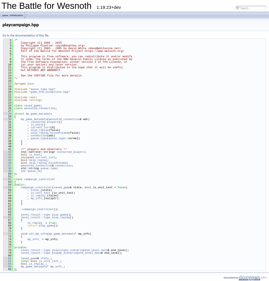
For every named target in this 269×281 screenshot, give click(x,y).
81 (7, 258)
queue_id (33, 171)
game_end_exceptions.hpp (49, 92)
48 (7, 168)
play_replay (61, 217)
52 (7, 179)
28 (7, 114)
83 (7, 264)
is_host (36, 125)
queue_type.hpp (42, 89)
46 (7, 163)
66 (7, 217)
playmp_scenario (64, 253)
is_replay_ (39, 195)
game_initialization (12, 15)
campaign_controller (39, 179)
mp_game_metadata (39, 114)
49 (7, 171)
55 (7, 187)
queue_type (39, 138)
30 (7, 119)
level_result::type (35, 215)
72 (7, 234)
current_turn (40, 127)
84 (7, 266)
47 (7, 165)
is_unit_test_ (41, 193)
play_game (59, 215)
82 (7, 261)
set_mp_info (38, 234)
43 (7, 155)
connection (39, 135)
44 (7, 157)
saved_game (32, 105)
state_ (36, 190)
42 (7, 152)
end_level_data (96, 250)
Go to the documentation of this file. (26, 35)
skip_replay (40, 130)
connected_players (45, 122)
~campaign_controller (37, 209)
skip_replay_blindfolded (49, 133)
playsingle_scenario (67, 250)
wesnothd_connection (39, 108)
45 (7, 160)
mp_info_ (37, 198)
